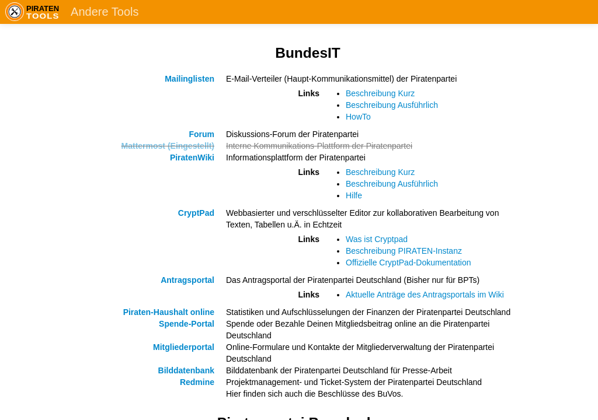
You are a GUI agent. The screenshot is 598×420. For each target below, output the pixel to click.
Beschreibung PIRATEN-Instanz (404, 251)
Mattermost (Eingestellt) (167, 145)
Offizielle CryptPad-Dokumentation (408, 262)
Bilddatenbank (186, 370)
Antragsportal (187, 280)
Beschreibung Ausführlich (392, 105)
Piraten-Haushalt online (168, 312)
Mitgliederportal (183, 347)
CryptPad (196, 213)
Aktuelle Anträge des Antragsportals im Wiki (425, 294)
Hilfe (354, 195)
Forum (201, 134)
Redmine (197, 382)
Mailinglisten (189, 78)
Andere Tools (104, 11)
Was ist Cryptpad (377, 239)
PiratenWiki (192, 157)
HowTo (358, 116)
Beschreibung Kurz (380, 93)
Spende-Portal (186, 323)
